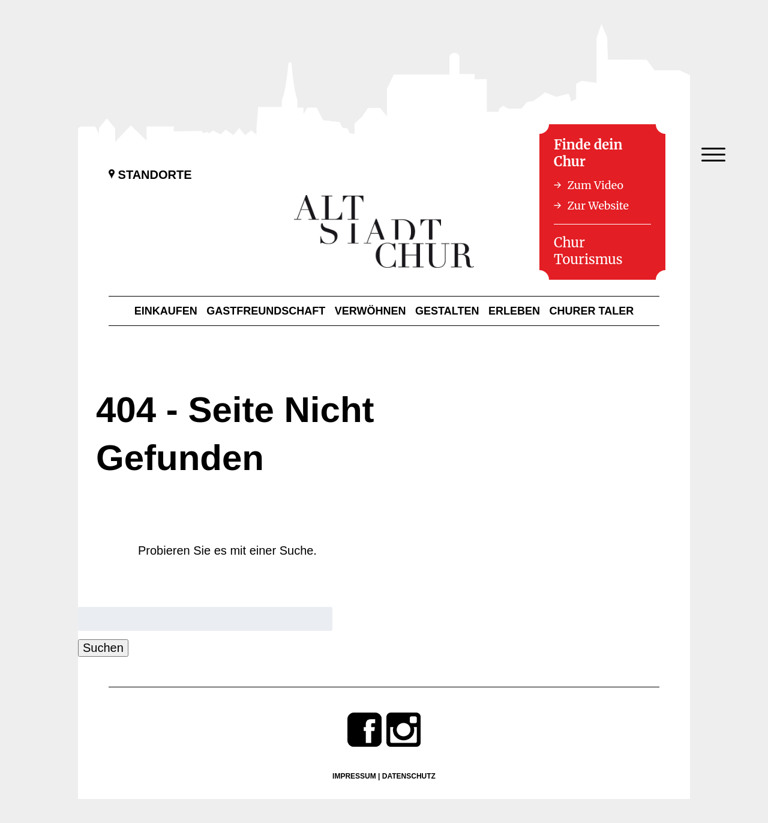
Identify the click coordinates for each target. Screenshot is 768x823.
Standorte (150, 174)
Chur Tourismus (588, 251)
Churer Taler (592, 311)
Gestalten (447, 311)
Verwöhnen (370, 311)
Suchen (103, 647)
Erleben (514, 311)
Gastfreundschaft (265, 311)
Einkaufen (165, 311)
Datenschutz (409, 776)
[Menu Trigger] (713, 154)
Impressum (354, 776)
